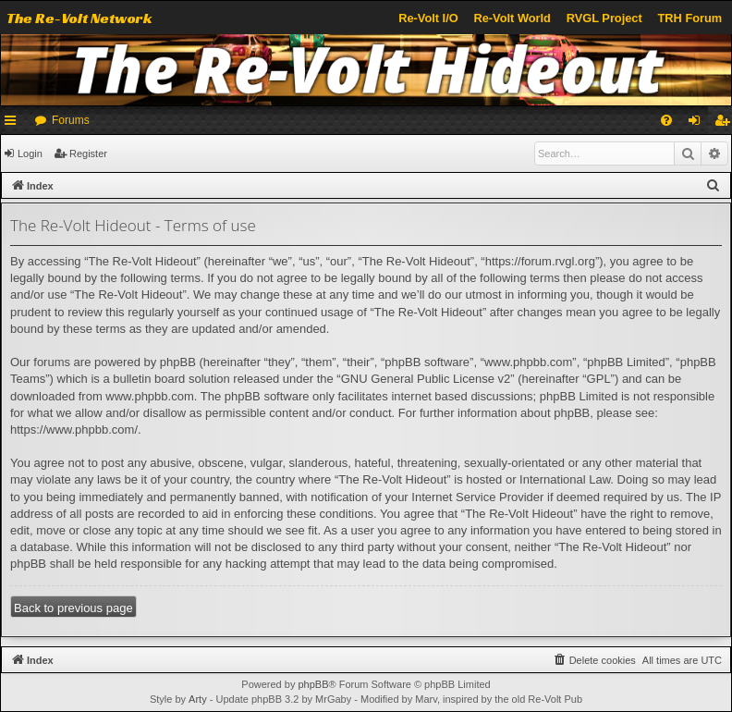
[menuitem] (666, 120)
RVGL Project (604, 18)
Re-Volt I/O (428, 18)
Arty (198, 699)
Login (30, 153)
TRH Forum (690, 18)
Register (88, 153)
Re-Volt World (511, 18)
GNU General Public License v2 (426, 379)
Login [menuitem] (698, 124)
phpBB (313, 684)
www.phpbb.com (149, 396)
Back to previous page (73, 608)
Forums (71, 120)
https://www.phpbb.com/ (74, 429)
